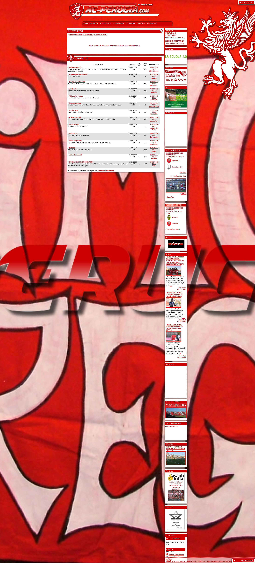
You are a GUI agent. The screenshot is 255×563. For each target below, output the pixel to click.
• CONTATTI (151, 23)
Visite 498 (182, 287)
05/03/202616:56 (154, 119)
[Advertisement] (173, 129)
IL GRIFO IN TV (88, 35)
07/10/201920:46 (154, 76)
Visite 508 (182, 319)
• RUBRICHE (130, 23)
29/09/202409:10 (153, 69)
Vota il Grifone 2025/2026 (174, 43)
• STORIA (141, 23)
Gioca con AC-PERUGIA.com (175, 37)
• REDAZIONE (118, 23)
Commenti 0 (181, 289)
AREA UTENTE (249, 2)
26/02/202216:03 (154, 90)
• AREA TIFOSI (105, 23)
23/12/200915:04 (154, 105)
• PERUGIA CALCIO (91, 23)
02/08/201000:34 (154, 142)
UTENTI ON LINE (248, 561)
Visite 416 (182, 355)
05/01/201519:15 (154, 127)
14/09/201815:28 (154, 135)
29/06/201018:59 (154, 163)
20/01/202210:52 (154, 83)
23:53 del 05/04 (173, 557)
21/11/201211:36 (154, 112)
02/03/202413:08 (154, 156)
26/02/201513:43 (154, 97)
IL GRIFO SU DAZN (100, 35)
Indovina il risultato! (173, 229)
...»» (171, 286)
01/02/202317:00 (154, 149)
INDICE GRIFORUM (75, 35)
